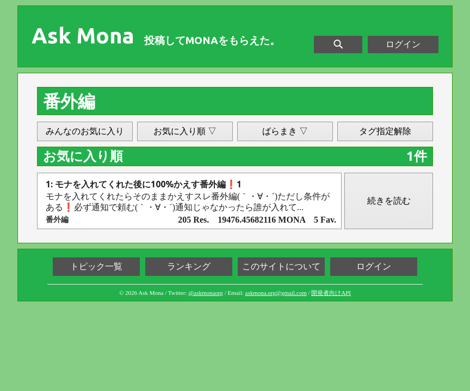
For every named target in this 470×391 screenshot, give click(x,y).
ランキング (189, 266)
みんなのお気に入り (85, 131)
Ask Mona (83, 36)
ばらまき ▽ (285, 131)
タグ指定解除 (385, 131)
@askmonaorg (205, 292)
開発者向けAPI (331, 292)
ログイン (403, 44)
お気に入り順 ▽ (185, 131)
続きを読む (389, 200)
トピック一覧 (96, 266)
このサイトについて (281, 266)
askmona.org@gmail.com (276, 292)
